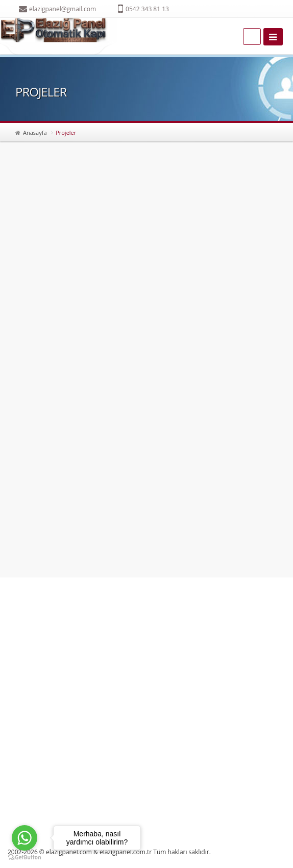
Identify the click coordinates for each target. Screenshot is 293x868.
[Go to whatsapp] (24, 838)
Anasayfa (35, 132)
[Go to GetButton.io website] (24, 857)
